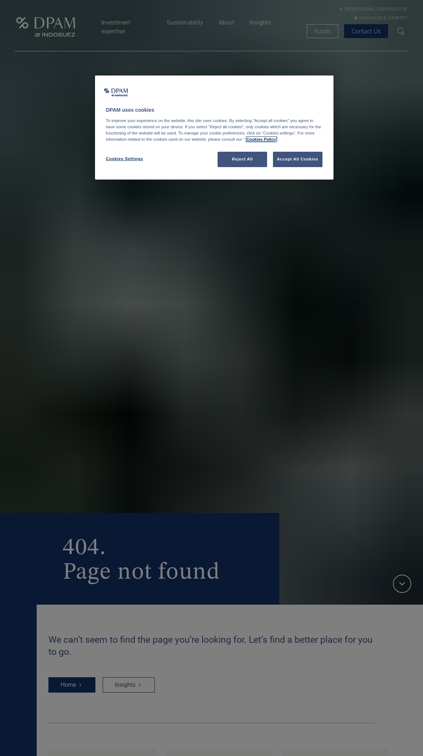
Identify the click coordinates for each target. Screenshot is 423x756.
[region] (214, 127)
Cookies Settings (124, 158)
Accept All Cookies (297, 159)
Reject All (242, 159)
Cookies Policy (261, 139)
